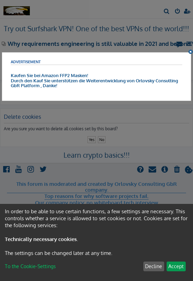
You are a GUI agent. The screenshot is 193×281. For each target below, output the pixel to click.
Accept (176, 266)
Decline (153, 266)
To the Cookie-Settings (30, 266)
